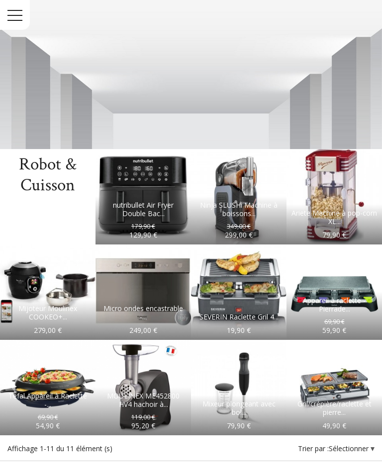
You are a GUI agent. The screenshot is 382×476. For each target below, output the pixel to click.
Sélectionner (350, 448)
